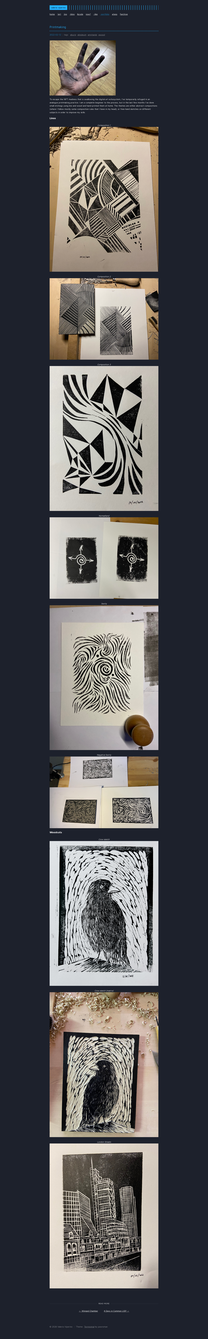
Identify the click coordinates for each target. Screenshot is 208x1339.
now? (88, 14)
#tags (114, 14)
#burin (73, 35)
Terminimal (89, 1326)
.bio (65, 14)
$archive (124, 14)
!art (59, 14)
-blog (72, 14)
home (52, 14)
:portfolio (104, 14)
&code (80, 14)
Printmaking (58, 27)
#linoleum (81, 35)
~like (95, 14)
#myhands (92, 35)
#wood (101, 35)
